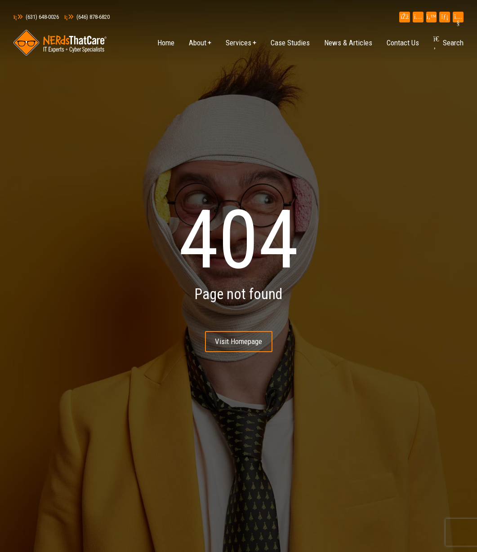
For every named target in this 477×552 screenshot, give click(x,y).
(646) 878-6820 (87, 16)
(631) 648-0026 (36, 16)
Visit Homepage (238, 341)
